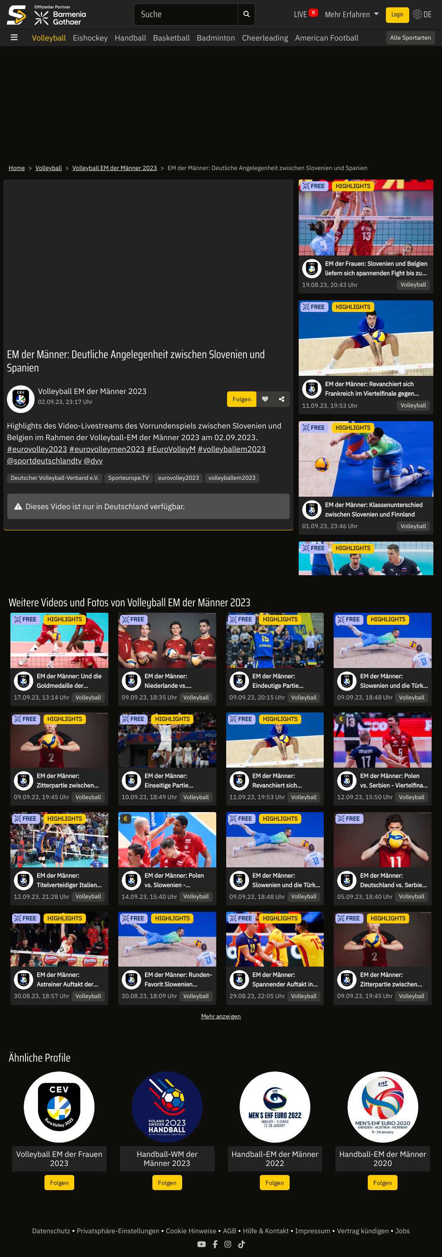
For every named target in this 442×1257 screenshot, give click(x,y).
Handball (130, 38)
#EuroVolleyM (171, 449)
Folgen (242, 399)
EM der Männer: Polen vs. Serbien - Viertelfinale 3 (394, 781)
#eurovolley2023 (37, 449)
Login (397, 14)
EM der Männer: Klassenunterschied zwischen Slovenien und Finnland (374, 509)
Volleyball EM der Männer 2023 (115, 168)
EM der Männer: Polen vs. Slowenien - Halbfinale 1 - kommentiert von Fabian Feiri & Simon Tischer (177, 881)
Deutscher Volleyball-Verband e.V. (55, 478)
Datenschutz (52, 1231)
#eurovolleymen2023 (107, 449)
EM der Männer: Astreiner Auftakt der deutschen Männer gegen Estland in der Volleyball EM (65, 980)
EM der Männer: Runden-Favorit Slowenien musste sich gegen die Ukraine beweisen (178, 980)
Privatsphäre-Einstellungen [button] (119, 1231)
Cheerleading (265, 38)
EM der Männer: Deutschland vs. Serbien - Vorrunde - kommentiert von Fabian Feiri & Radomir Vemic (393, 881)
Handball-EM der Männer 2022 (274, 1159)
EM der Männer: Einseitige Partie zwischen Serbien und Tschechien (174, 781)
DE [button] (422, 14)
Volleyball (49, 38)
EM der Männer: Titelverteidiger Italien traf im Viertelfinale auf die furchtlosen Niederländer (68, 881)
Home (17, 168)
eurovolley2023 (178, 478)
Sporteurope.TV (128, 478)
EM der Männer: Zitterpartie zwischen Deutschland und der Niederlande (65, 781)
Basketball (171, 38)
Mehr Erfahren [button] (348, 14)
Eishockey (90, 38)
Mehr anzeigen (221, 1016)
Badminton (216, 38)
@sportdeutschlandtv (44, 461)
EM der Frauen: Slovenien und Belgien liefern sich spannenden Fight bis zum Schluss (376, 269)
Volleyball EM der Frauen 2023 (59, 1159)
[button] (265, 399)
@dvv (93, 461)
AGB (230, 1231)
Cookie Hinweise (192, 1231)
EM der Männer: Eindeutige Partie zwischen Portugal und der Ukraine (283, 681)
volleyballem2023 (232, 478)
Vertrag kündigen (364, 1231)
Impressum (313, 1231)
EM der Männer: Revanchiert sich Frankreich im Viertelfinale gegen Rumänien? (369, 389)
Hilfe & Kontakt (266, 1231)
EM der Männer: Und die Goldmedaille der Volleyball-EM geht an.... (69, 681)
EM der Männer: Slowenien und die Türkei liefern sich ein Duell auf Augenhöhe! (394, 681)
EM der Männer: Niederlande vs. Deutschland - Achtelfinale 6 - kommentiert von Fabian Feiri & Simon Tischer (177, 681)
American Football (326, 38)
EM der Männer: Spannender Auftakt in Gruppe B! (283, 980)
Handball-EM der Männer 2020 (382, 1159)
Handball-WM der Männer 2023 (166, 1159)
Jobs (402, 1231)
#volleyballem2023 (232, 449)
